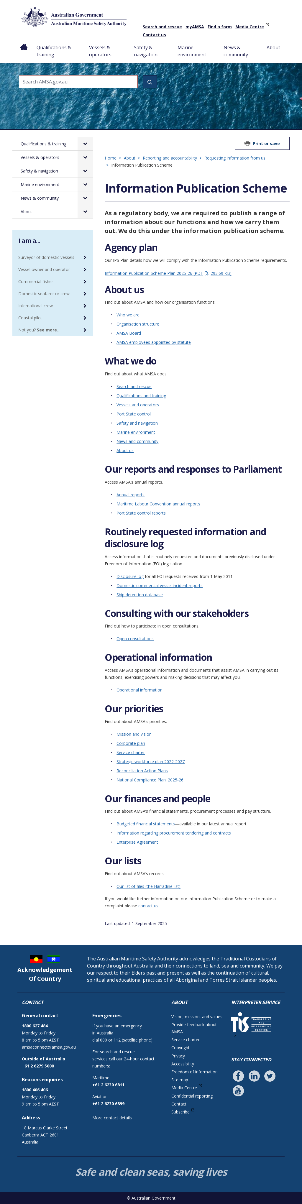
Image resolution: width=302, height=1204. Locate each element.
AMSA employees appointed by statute (153, 342)
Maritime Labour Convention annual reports (158, 504)
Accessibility (182, 1064)
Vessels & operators (100, 51)
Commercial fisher (35, 281)
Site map (179, 1080)
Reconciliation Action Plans (142, 770)
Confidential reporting (192, 1096)
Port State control (133, 414)
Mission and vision (134, 734)
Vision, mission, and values (196, 1016)
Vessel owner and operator (44, 269)
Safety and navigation (137, 423)
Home (24, 43)
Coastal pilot (30, 318)
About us (125, 450)
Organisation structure (137, 324)
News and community (137, 441)
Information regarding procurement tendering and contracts (173, 833)
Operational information (139, 690)
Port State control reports (141, 513)
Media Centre (249, 26)
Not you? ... (39, 330)
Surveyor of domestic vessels (46, 257)
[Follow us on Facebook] (238, 1076)
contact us (148, 906)
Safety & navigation (145, 51)
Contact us (154, 34)
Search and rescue (162, 26)
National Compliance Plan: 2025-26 (149, 780)
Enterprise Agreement (137, 842)
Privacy (178, 1056)
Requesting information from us (234, 158)
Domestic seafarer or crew (44, 293)
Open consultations (135, 638)
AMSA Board (128, 333)
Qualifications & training (54, 51)
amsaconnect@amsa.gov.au (49, 1047)
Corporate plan (130, 743)
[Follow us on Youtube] (238, 1090)
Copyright (180, 1047)
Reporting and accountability (170, 158)
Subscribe (180, 1112)
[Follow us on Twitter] (269, 1076)
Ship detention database (139, 594)
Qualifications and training (141, 395)
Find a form (220, 26)
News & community (236, 51)
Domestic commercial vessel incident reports (159, 585)
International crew (35, 305)
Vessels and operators (137, 405)
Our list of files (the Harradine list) (148, 886)
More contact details (112, 1118)
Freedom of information (194, 1072)
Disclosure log (130, 576)
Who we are (127, 315)
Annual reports (130, 494)
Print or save (266, 143)
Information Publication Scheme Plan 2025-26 (168, 273)
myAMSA (195, 26)
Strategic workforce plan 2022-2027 (150, 761)
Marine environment (192, 51)
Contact (178, 1104)
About (273, 47)
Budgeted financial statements (145, 824)
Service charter (130, 752)
